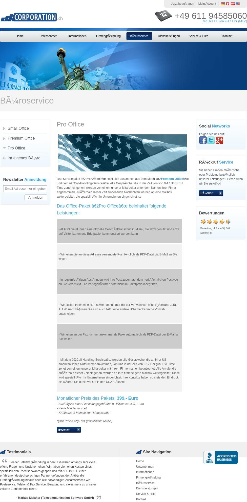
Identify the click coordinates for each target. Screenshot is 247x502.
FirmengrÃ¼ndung (108, 36)
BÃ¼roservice (139, 36)
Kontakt (227, 36)
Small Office (18, 128)
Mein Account (207, 3)
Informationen (77, 36)
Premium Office (172, 179)
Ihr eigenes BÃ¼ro (24, 158)
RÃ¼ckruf (207, 192)
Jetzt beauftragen (182, 3)
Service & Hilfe (198, 36)
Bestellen (64, 429)
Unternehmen (49, 36)
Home (19, 36)
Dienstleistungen (169, 36)
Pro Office (16, 148)
